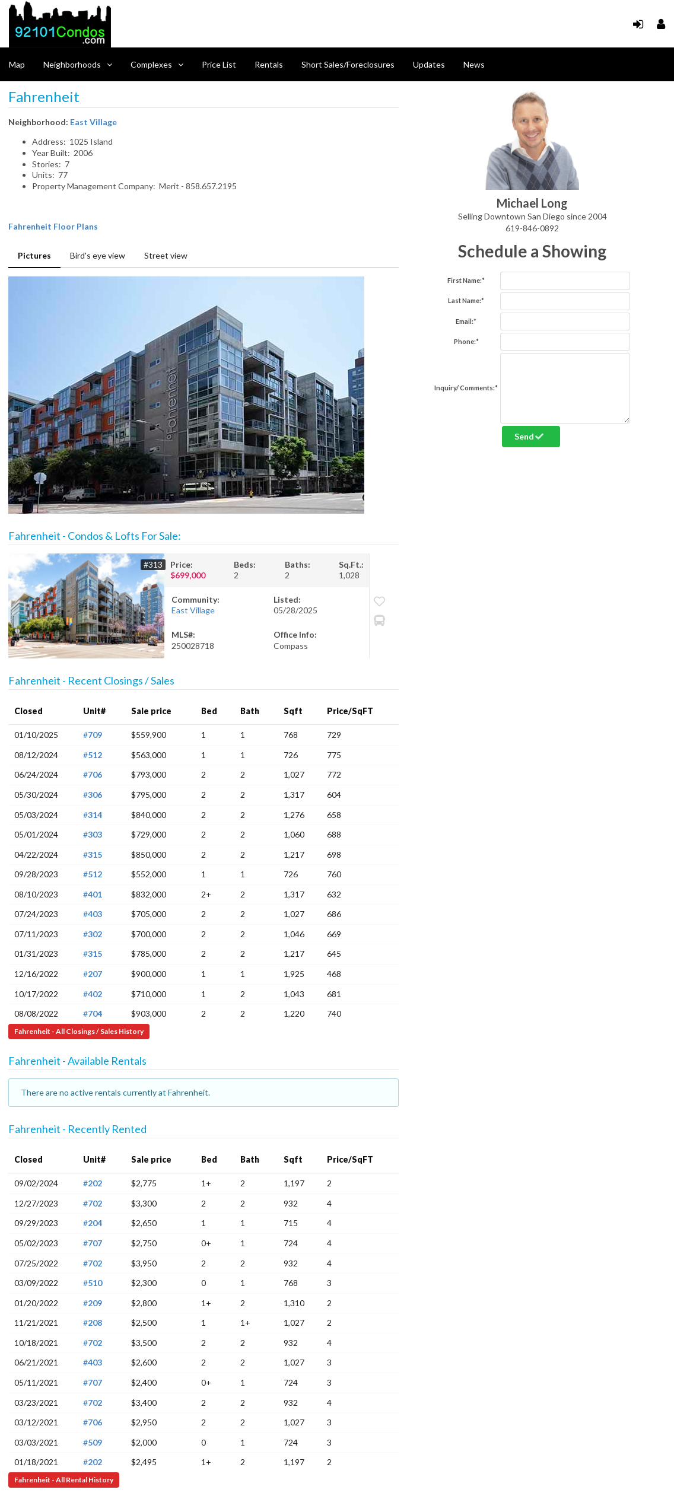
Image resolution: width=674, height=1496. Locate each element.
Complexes (157, 64)
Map (17, 64)
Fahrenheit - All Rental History (63, 1479)
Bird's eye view (97, 255)
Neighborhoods (77, 64)
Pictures (34, 255)
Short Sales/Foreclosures (348, 64)
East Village (93, 122)
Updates (429, 64)
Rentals (269, 64)
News (474, 64)
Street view (165, 255)
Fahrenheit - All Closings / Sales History (79, 1031)
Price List (219, 64)
